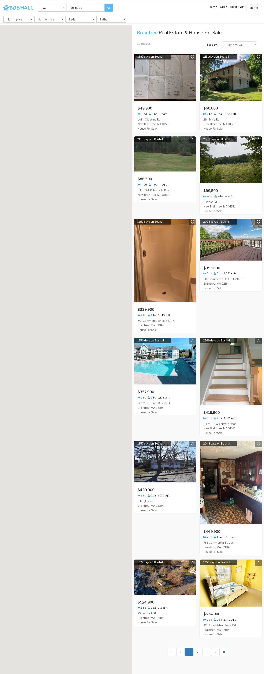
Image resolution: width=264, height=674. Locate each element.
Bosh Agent (237, 7)
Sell (220, 7)
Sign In (254, 7)
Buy (207, 7)
